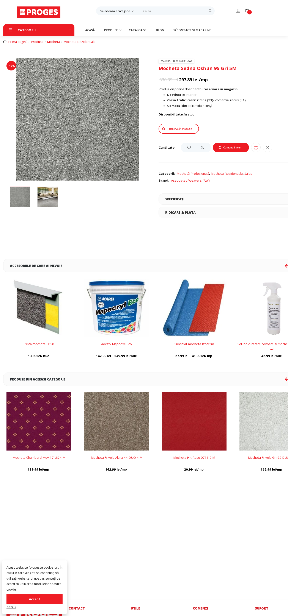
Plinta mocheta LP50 (39, 344)
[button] (117, 11)
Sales (248, 173)
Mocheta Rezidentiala (79, 41)
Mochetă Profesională (193, 173)
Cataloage (137, 30)
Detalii (11, 607)
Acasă (90, 30)
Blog (160, 30)
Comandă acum (232, 147)
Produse (111, 30)
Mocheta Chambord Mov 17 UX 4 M (39, 457)
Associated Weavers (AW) (176, 60)
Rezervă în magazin (180, 129)
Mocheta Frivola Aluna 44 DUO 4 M (116, 457)
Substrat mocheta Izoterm (194, 344)
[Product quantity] (196, 147)
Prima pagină (17, 41)
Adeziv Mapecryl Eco (116, 344)
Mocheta (53, 41)
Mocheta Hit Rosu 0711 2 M (194, 457)
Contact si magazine (192, 30)
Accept (34, 599)
